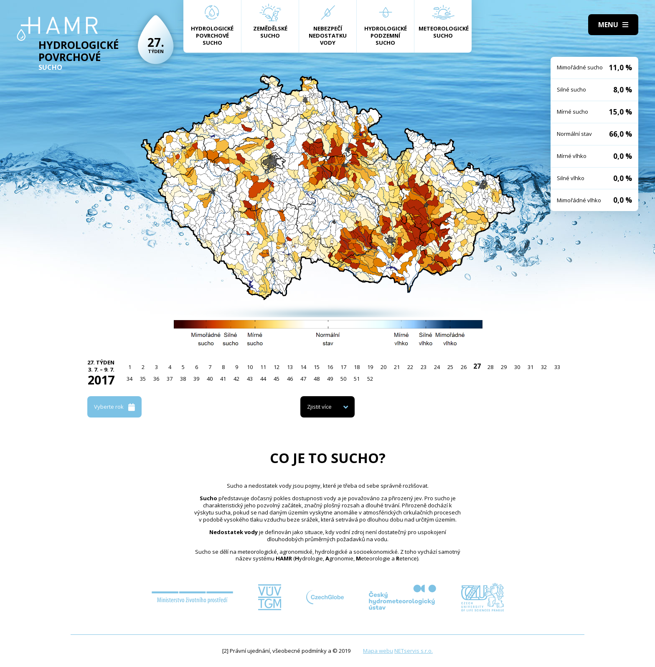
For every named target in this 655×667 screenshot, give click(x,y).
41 (223, 378)
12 (276, 367)
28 (490, 367)
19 (370, 367)
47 (303, 378)
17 (343, 367)
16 (330, 367)
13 (290, 367)
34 (129, 378)
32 (544, 367)
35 (143, 378)
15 (317, 367)
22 (410, 367)
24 (437, 367)
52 (370, 378)
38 (183, 378)
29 (504, 367)
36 (156, 378)
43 (250, 378)
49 (330, 378)
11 (263, 367)
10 (250, 367)
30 (517, 367)
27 (477, 366)
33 (557, 367)
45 (276, 378)
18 (357, 367)
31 (530, 367)
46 (290, 378)
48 (317, 378)
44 (263, 378)
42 (236, 378)
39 (196, 378)
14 (303, 367)
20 (383, 367)
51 (357, 378)
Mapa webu (378, 650)
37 (170, 378)
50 (343, 378)
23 (424, 367)
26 (464, 367)
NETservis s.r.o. (413, 650)
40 (210, 378)
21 (397, 367)
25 (450, 367)
